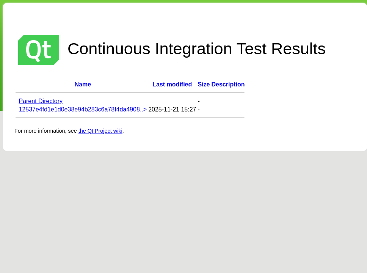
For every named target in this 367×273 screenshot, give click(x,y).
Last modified (172, 84)
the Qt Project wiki (100, 131)
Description (228, 84)
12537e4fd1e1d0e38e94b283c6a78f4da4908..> (83, 109)
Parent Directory (41, 101)
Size (204, 84)
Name (83, 84)
